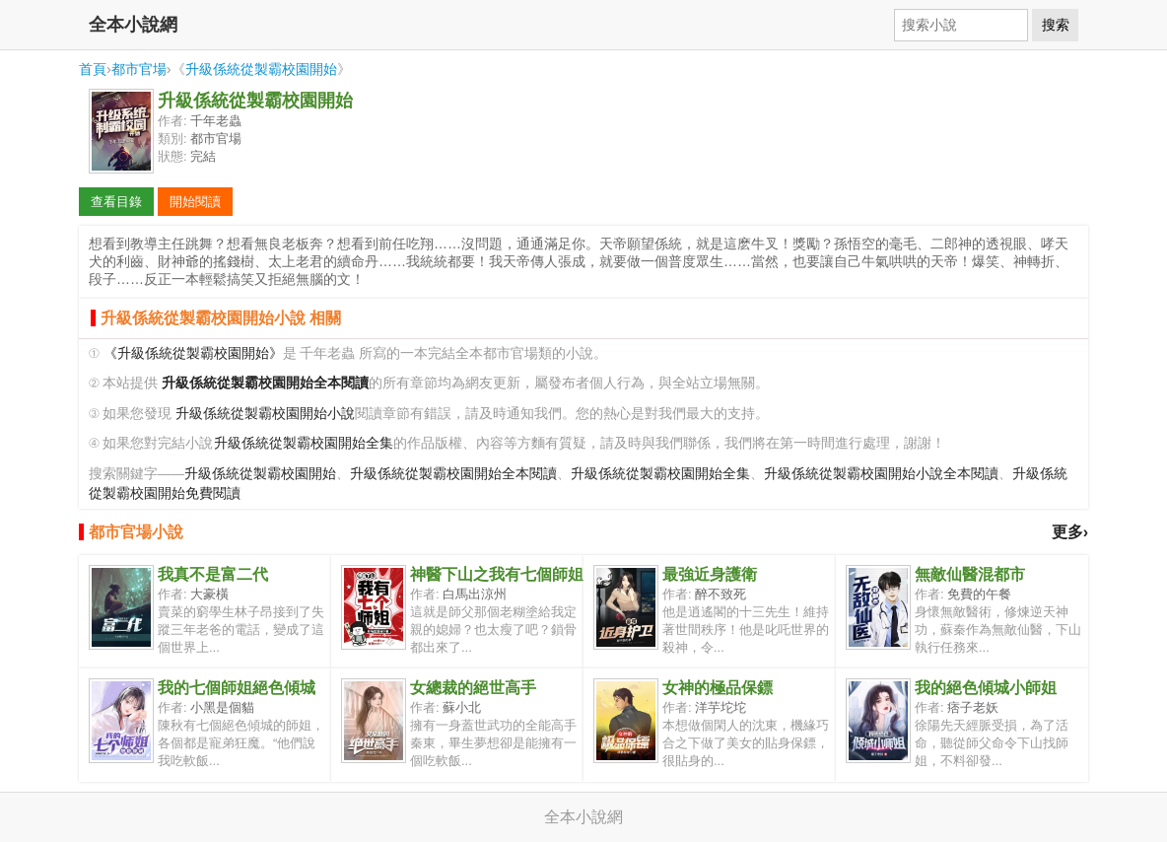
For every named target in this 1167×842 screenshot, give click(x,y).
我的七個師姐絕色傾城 (236, 687)
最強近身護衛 (709, 574)
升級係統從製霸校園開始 (261, 69)
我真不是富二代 (213, 574)
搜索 (1055, 25)
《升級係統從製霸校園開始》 (193, 353)
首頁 (92, 69)
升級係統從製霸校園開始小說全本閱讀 (881, 473)
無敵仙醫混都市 (970, 574)
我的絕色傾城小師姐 (986, 687)
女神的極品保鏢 (717, 687)
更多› (1070, 532)
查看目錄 (116, 201)
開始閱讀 (195, 201)
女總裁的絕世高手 (473, 687)
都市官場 (139, 69)
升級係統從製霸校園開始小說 (265, 413)
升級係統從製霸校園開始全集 (303, 443)
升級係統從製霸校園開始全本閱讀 (453, 473)
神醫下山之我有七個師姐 (497, 574)
